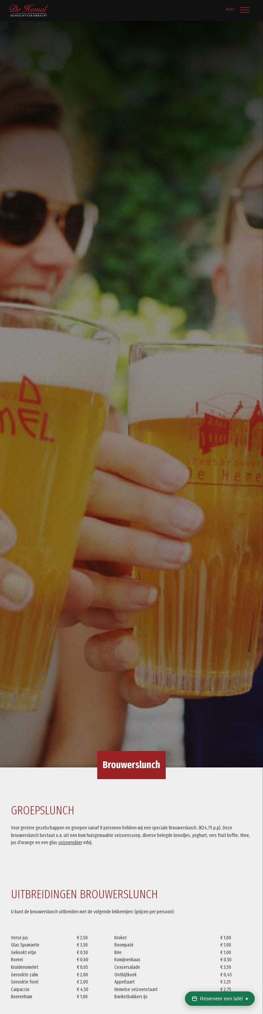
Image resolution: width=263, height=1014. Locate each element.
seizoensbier (70, 843)
